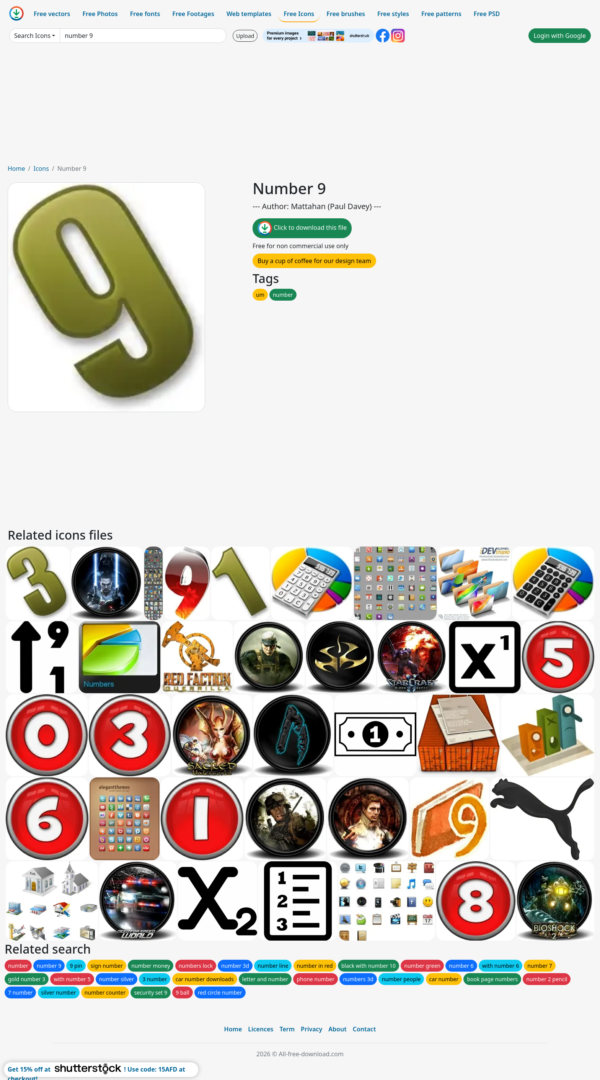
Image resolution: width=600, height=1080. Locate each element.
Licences (260, 1029)
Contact (364, 1029)
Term (287, 1029)
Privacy (311, 1029)
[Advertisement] (300, 106)
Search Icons (32, 35)
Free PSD (487, 14)
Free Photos (99, 14)
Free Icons (299, 14)
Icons (41, 168)
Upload (245, 35)
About (337, 1029)
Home (16, 168)
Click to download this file (302, 228)
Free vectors (52, 14)
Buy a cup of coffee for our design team (314, 261)
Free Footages (193, 14)
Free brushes (345, 14)
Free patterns (441, 14)
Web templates (249, 14)
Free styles (393, 14)
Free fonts (145, 14)
